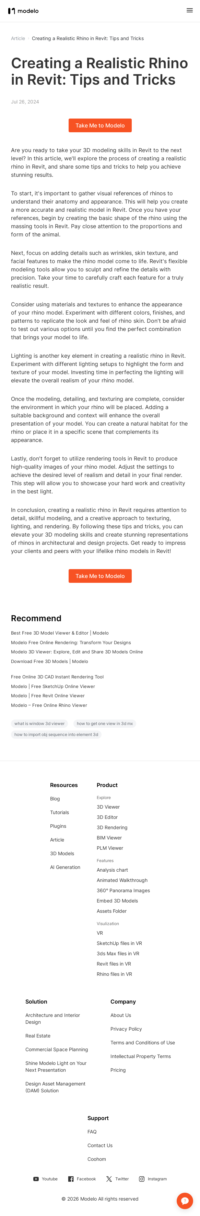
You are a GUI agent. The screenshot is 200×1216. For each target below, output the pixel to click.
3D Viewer (108, 807)
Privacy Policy (126, 1029)
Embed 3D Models (117, 901)
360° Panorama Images (123, 890)
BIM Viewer (109, 837)
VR (100, 933)
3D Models (62, 853)
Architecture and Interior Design (52, 1018)
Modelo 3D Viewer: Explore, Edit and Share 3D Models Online (77, 651)
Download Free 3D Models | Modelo (49, 661)
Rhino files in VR (114, 974)
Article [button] (18, 38)
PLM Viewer (110, 848)
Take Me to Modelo (100, 125)
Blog (55, 798)
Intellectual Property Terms (140, 1056)
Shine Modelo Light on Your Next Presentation (55, 1066)
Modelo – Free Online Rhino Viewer (49, 705)
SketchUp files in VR (119, 943)
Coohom (96, 1159)
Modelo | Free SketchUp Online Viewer (53, 686)
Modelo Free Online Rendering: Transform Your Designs (71, 642)
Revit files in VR (114, 964)
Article (57, 840)
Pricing (118, 1070)
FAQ (92, 1131)
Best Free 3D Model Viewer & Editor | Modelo (60, 633)
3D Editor (107, 817)
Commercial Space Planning (56, 1049)
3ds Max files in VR (118, 953)
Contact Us (100, 1145)
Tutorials (59, 812)
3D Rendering (112, 827)
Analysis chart (112, 870)
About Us (120, 1015)
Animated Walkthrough (122, 880)
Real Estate (37, 1036)
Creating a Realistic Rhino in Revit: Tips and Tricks (88, 38)
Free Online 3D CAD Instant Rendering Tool (57, 676)
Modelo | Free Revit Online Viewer (48, 695)
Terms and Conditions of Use (142, 1042)
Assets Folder (112, 911)
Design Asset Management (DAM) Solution (55, 1087)
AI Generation (65, 867)
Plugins (58, 826)
